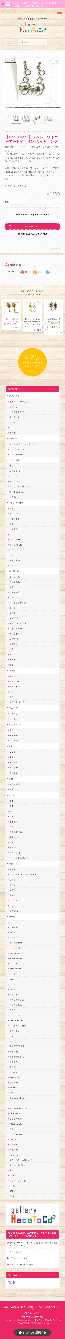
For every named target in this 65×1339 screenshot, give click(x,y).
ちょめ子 (13, 1082)
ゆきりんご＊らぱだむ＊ (20, 1160)
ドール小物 (14, 853)
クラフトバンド (16, 702)
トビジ (12, 974)
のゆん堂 (13, 1150)
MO (11, 979)
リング (12, 427)
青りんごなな (15, 943)
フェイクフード (16, 708)
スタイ (12, 649)
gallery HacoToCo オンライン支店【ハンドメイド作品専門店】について (33, 1244)
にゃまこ (13, 984)
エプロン (13, 644)
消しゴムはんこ (16, 492)
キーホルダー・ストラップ (22, 444)
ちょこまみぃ (15, 1005)
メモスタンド (15, 519)
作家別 (12, 916)
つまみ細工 (14, 592)
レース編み (14, 681)
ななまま (13, 1103)
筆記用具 (13, 762)
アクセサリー (15, 396)
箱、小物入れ (15, 545)
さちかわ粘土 (15, 1119)
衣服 (11, 654)
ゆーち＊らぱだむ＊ (18, 1165)
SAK (11, 1191)
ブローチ (13, 407)
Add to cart (32, 226)
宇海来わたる (15, 958)
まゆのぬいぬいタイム (19, 1108)
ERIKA (12, 1175)
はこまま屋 (14, 948)
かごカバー (14, 639)
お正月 (12, 869)
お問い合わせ (15, 1252)
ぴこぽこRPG (15, 1015)
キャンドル (14, 560)
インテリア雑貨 (16, 503)
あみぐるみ (14, 686)
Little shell (14, 1113)
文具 (11, 746)
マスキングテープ (17, 752)
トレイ (12, 555)
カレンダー (14, 476)
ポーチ (12, 608)
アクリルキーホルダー (19, 487)
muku (12, 989)
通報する (57, 248)
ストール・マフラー (18, 623)
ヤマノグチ (14, 1031)
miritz (12, 1088)
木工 (11, 806)
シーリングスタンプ (18, 858)
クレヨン (13, 773)
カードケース (15, 634)
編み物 (12, 670)
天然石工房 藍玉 (17, 1046)
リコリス (13, 922)
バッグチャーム (16, 449)
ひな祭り (13, 880)
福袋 (11, 816)
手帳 (11, 757)
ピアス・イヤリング (18, 402)
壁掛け (12, 524)
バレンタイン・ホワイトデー (23, 874)
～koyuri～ (14, 1072)
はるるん (13, 1062)
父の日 (12, 890)
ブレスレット (15, 422)
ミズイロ (13, 938)
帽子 (11, 665)
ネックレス (14, 417)
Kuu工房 (13, 963)
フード (12, 719)
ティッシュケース (17, 603)
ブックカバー (15, 629)
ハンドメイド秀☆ (17, 1026)
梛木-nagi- (14, 1051)
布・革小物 (14, 571)
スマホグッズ (15, 832)
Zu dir (12, 1196)
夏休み (12, 895)
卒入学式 (13, 911)
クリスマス (14, 906)
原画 (11, 466)
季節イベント (15, 864)
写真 (11, 827)
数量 (7, 202)
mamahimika (15, 953)
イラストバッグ (16, 471)
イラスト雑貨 (15, 460)
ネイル (12, 847)
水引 (11, 801)
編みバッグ (14, 676)
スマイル (13, 1129)
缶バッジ (13, 481)
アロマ (12, 534)
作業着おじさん (16, 1057)
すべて (11, 272)
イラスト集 (14, 784)
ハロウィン (14, 900)
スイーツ (13, 714)
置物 (11, 508)
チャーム (13, 438)
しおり (12, 842)
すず (11, 1170)
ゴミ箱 (12, 565)
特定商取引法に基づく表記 (21, 1264)
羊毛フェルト (15, 725)
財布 (11, 587)
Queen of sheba (17, 1098)
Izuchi (12, 933)
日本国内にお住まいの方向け (32, 233)
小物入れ (13, 822)
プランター (14, 539)
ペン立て (13, 529)
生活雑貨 (13, 837)
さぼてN (13, 1144)
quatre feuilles (16, 1020)
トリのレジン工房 (17, 1181)
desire (12, 1093)
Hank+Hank (15, 1077)
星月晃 (12, 1067)
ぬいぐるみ (14, 582)
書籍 (11, 779)
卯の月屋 (13, 927)
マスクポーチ (15, 618)
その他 (12, 433)
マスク (12, 613)
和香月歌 (13, 994)
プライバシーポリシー (19, 1258)
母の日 (12, 885)
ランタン (13, 514)
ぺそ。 (12, 1036)
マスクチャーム (16, 454)
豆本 (11, 789)
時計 (11, 550)
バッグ (12, 597)
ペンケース (14, 768)
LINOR (12, 1139)
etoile (12, 1186)
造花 (11, 811)
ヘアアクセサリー (17, 412)
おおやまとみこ (16, 1000)
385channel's (16, 1124)
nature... (13, 1155)
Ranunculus (15, 969)
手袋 (11, 697)
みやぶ (12, 1010)
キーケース (14, 577)
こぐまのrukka (16, 1134)
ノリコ (12, 1041)
